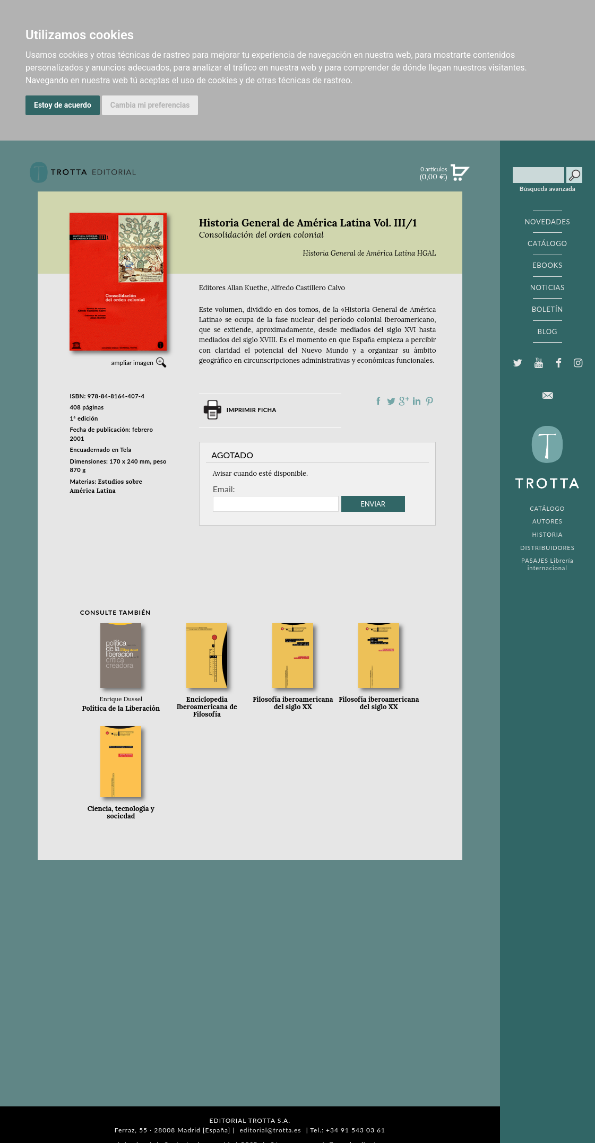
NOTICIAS (547, 287)
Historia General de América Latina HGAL (369, 253)
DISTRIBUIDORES (547, 547)
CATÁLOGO (547, 243)
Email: (224, 489)
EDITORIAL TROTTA (547, 460)
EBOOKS (547, 265)
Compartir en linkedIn (416, 401)
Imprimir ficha (252, 409)
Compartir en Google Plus (404, 401)
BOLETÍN (547, 309)
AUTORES (547, 521)
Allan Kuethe (247, 287)
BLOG (547, 331)
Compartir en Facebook (378, 401)
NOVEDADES (547, 221)
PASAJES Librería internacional (547, 564)
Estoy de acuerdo (62, 105)
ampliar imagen (132, 363)
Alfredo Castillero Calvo (308, 287)
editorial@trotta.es (270, 1130)
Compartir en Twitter (391, 401)
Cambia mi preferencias (150, 105)
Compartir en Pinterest (429, 401)
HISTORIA (547, 534)
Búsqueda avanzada (547, 189)
